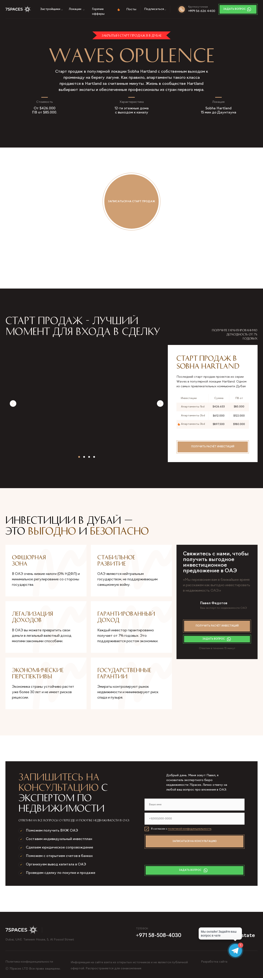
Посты (131, 9)
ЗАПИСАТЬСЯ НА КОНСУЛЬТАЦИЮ (195, 841)
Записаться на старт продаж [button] (131, 201)
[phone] (195, 819)
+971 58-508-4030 (158, 935)
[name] (195, 805)
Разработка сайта (214, 961)
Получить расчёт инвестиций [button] (212, 447)
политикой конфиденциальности (189, 829)
